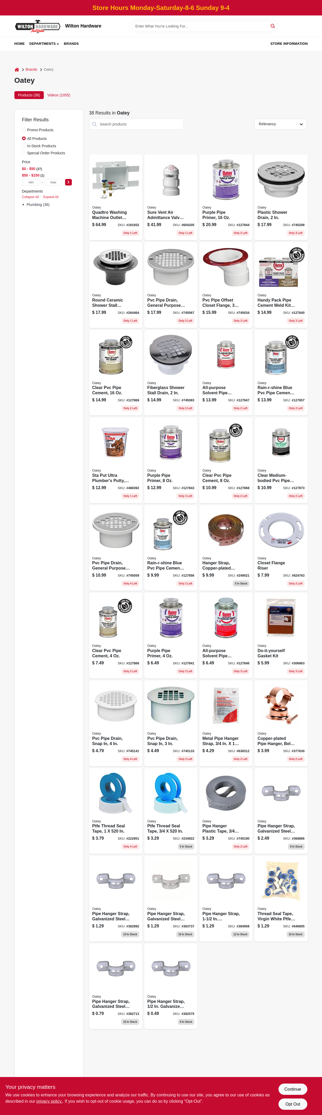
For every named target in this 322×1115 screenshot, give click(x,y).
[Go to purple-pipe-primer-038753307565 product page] (170, 460)
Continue (292, 1089)
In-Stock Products (41, 146)
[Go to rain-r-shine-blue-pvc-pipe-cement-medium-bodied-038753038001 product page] (281, 373)
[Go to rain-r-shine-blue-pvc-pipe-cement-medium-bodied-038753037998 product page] (170, 548)
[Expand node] (24, 205)
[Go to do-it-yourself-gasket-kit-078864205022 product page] (281, 636)
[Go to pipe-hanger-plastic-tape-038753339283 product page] (226, 811)
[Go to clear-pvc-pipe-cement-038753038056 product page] (115, 636)
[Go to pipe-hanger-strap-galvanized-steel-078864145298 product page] (226, 899)
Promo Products (40, 130)
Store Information (289, 44)
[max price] (53, 182)
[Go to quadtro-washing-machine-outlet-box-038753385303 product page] (115, 197)
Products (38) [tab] (29, 95)
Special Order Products (46, 153)
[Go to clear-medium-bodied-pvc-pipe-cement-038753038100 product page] (281, 460)
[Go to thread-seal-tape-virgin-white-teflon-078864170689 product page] (281, 899)
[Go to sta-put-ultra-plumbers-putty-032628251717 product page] (115, 460)
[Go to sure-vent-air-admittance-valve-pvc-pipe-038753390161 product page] (170, 197)
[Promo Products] (24, 130)
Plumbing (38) (38, 205)
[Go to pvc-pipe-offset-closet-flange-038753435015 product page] (226, 285)
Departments (42, 44)
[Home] (16, 69)
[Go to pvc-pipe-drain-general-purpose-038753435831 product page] (170, 285)
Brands (71, 44)
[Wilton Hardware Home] (38, 26)
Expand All (50, 197)
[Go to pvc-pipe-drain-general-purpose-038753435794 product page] (115, 548)
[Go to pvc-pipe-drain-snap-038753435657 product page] (170, 723)
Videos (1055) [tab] (58, 95)
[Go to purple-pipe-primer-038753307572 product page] (226, 197)
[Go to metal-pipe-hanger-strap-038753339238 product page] (226, 723)
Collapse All (30, 197)
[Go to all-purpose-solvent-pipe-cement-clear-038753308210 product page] (226, 373)
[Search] (273, 25)
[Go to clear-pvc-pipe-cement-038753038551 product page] (115, 373)
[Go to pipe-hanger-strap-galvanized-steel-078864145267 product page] (170, 899)
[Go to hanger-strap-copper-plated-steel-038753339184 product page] (226, 548)
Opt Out (292, 1104)
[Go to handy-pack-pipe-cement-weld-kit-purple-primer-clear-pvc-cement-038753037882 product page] (281, 285)
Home (19, 44)
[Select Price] (68, 182)
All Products (37, 138)
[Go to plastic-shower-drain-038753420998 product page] (281, 197)
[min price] (31, 182)
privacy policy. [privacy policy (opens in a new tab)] (49, 1101)
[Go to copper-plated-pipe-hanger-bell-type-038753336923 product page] (281, 723)
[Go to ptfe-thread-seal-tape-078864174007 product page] (115, 811)
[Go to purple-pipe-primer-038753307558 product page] (170, 636)
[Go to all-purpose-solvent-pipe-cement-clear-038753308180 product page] (226, 636)
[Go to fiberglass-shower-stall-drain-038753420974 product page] (170, 373)
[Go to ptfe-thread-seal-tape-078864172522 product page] (170, 811)
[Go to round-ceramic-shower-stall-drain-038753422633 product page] (115, 285)
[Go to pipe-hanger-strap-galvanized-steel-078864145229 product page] (115, 899)
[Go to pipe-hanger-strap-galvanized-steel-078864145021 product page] (170, 986)
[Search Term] (204, 26)
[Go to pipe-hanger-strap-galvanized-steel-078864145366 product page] (281, 811)
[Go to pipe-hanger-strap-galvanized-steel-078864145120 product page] (115, 986)
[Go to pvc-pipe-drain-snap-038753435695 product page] (115, 723)
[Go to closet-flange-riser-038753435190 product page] (281, 548)
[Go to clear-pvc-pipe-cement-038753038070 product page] (226, 460)
